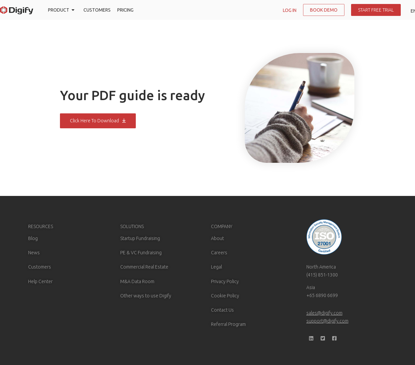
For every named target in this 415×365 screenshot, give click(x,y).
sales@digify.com (324, 313)
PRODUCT (62, 10)
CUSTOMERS (97, 10)
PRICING (125, 10)
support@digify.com (327, 321)
